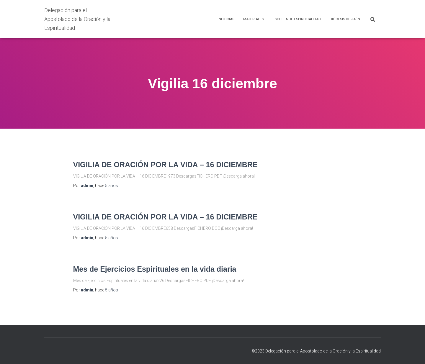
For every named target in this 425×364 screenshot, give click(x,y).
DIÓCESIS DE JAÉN (345, 19)
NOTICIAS (226, 19)
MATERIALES (253, 19)
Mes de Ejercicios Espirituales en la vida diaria (154, 269)
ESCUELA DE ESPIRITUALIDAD (297, 19)
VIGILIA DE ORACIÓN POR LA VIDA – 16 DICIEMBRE (165, 164)
